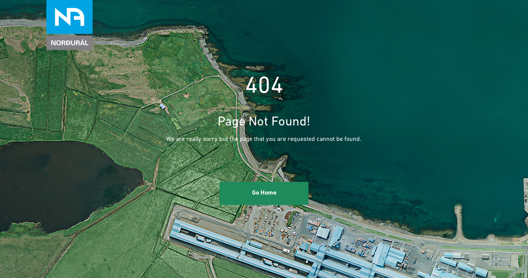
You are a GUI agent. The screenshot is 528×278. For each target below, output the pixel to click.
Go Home (264, 193)
